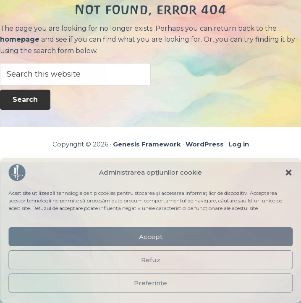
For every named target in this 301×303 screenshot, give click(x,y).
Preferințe (150, 283)
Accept (150, 237)
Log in (238, 144)
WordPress (205, 144)
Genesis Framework (147, 144)
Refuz (150, 260)
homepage (19, 39)
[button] (288, 172)
